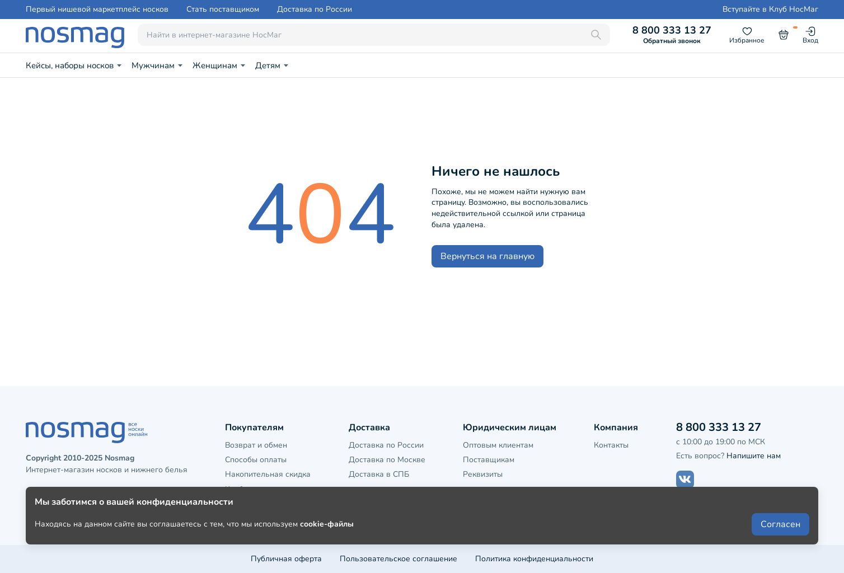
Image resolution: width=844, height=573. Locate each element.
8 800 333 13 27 (671, 35)
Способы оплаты (256, 459)
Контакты (611, 445)
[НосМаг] (75, 34)
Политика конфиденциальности (534, 558)
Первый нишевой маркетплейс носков (97, 9)
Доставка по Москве (387, 459)
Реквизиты (483, 474)
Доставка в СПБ (379, 474)
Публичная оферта (286, 558)
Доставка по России (314, 9)
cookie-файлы (327, 534)
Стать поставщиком (222, 9)
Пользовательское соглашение (398, 558)
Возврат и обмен (256, 445)
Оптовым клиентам (498, 445)
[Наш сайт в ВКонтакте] (685, 480)
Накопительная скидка (268, 474)
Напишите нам (753, 455)
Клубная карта (252, 489)
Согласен (780, 535)
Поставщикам (488, 459)
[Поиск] (596, 35)
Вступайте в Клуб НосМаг (770, 9)
